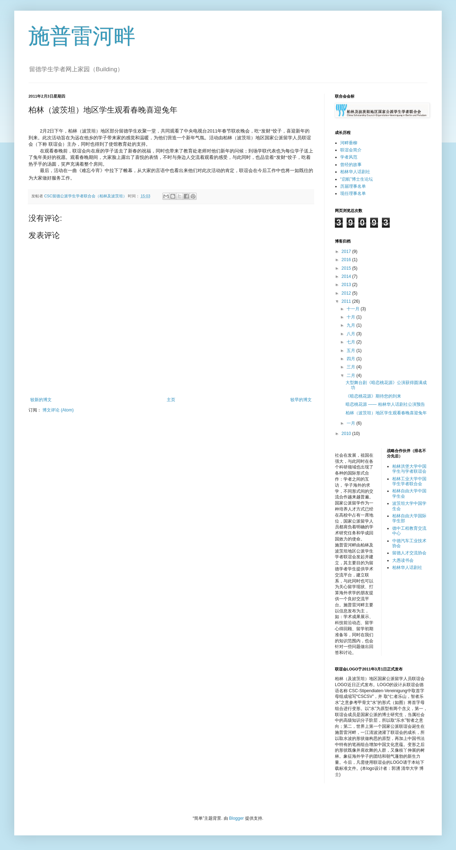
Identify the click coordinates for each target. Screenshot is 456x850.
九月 (351, 325)
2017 (347, 251)
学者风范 (348, 157)
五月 (351, 350)
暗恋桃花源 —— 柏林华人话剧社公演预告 (385, 404)
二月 (351, 375)
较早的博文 (301, 399)
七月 (351, 342)
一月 (351, 423)
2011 (347, 301)
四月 (351, 358)
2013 (347, 284)
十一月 (354, 308)
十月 (351, 317)
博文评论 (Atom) (57, 410)
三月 (351, 366)
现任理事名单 (353, 193)
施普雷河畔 (81, 36)
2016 (347, 259)
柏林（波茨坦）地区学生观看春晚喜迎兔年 (386, 412)
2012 (347, 293)
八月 (351, 333)
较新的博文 (41, 399)
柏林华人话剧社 (355, 171)
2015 (347, 268)
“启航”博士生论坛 (356, 179)
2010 (347, 433)
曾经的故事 (351, 164)
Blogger (236, 818)
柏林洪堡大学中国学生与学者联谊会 (409, 469)
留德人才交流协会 (409, 552)
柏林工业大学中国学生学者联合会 (409, 481)
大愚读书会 (403, 560)
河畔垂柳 (348, 142)
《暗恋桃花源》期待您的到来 (373, 396)
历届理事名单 (353, 186)
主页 (171, 399)
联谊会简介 (351, 149)
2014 (347, 276)
